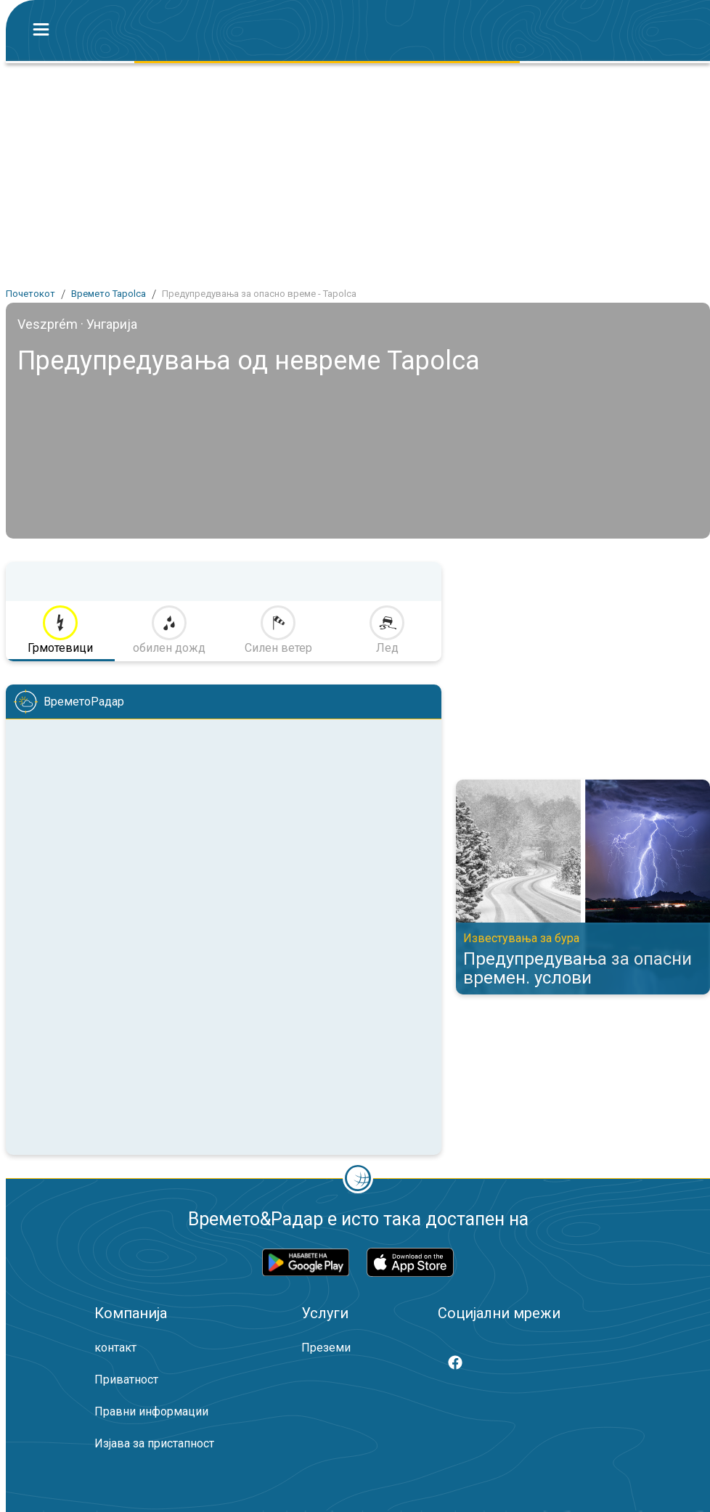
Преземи (326, 1347)
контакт (115, 1347)
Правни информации (151, 1411)
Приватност (126, 1379)
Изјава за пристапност (154, 1443)
